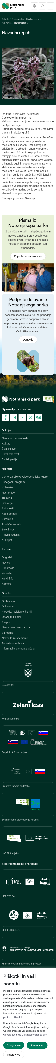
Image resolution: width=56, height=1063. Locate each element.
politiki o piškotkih (12, 1017)
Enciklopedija (18, 19)
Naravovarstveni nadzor (16, 627)
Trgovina (7, 498)
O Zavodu (8, 606)
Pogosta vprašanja (13, 643)
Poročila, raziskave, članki (17, 612)
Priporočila (8, 568)
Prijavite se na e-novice (28, 256)
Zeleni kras (8, 529)
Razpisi (6, 622)
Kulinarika (8, 487)
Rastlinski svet (32, 19)
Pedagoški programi (13, 482)
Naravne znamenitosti (15, 438)
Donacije (28, 339)
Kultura (6, 443)
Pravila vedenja (11, 535)
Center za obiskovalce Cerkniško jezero (25, 477)
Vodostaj (7, 573)
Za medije (7, 633)
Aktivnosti (8, 508)
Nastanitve (8, 492)
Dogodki (7, 557)
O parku (6, 593)
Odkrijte (5, 19)
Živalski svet (9, 449)
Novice (6, 562)
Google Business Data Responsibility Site (25, 1035)
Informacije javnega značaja (18, 648)
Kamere (6, 584)
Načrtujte (7, 469)
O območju (8, 601)
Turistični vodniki (11, 524)
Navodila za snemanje (15, 638)
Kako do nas (9, 514)
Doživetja (7, 503)
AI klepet (7, 540)
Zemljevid (7, 519)
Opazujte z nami (11, 617)
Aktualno (7, 549)
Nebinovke (6, 23)
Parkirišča (7, 578)
